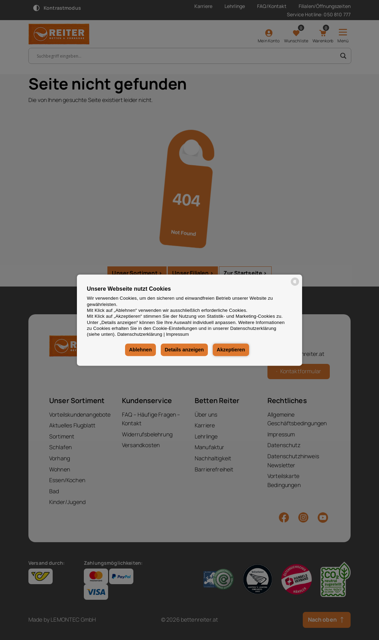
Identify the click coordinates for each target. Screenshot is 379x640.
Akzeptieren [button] (231, 350)
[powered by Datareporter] (295, 285)
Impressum (177, 334)
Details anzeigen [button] (184, 350)
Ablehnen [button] (140, 350)
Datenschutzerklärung (139, 334)
